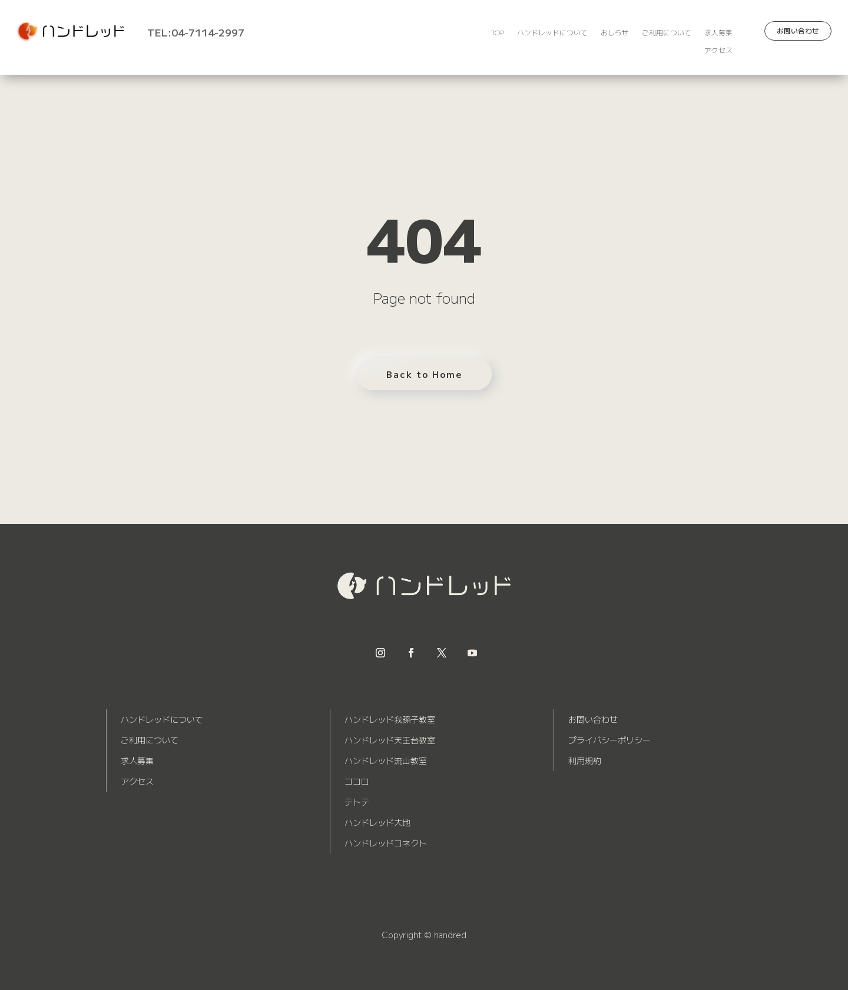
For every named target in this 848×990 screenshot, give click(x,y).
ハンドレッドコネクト (385, 843)
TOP (497, 32)
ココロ (356, 781)
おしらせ (615, 32)
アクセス (718, 50)
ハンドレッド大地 (377, 822)
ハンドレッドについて (552, 32)
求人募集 (718, 32)
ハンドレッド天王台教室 (389, 740)
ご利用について (666, 32)
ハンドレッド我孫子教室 (389, 719)
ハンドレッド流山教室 (385, 760)
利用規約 (584, 760)
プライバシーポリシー (609, 740)
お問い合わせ (798, 30)
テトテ (356, 802)
